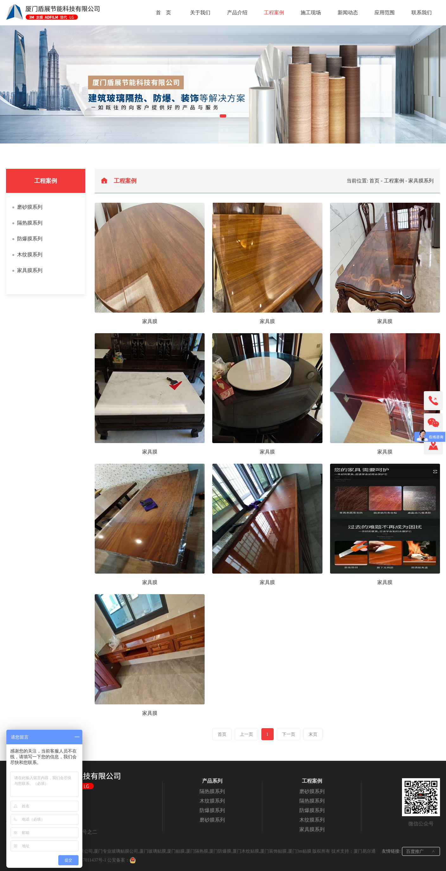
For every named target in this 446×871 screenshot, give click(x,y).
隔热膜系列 (29, 223)
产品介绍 (237, 12)
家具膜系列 (29, 270)
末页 (313, 734)
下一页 (288, 734)
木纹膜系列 (29, 254)
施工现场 (311, 12)
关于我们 (200, 12)
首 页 (163, 12)
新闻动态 (348, 12)
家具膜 (149, 321)
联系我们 (421, 12)
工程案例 (274, 12)
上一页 (246, 734)
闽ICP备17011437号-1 (85, 860)
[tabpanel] (223, 84)
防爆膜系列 (29, 238)
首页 (374, 180)
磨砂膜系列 (29, 207)
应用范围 (384, 12)
